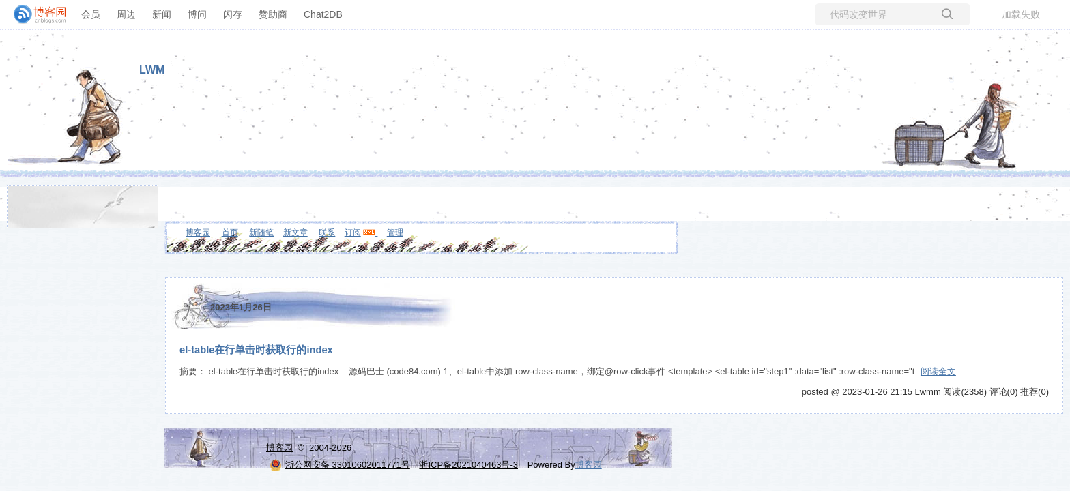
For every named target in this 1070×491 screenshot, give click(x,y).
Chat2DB (323, 14)
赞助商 (273, 14)
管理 (395, 232)
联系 (327, 232)
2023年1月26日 (241, 307)
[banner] (34, 14)
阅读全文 (938, 371)
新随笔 (261, 232)
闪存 (232, 14)
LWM (151, 70)
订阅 (353, 232)
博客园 (198, 232)
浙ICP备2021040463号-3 (468, 465)
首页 (230, 232)
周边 (126, 14)
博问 (197, 14)
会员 (90, 14)
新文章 (295, 232)
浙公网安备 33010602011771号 (340, 465)
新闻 (161, 14)
